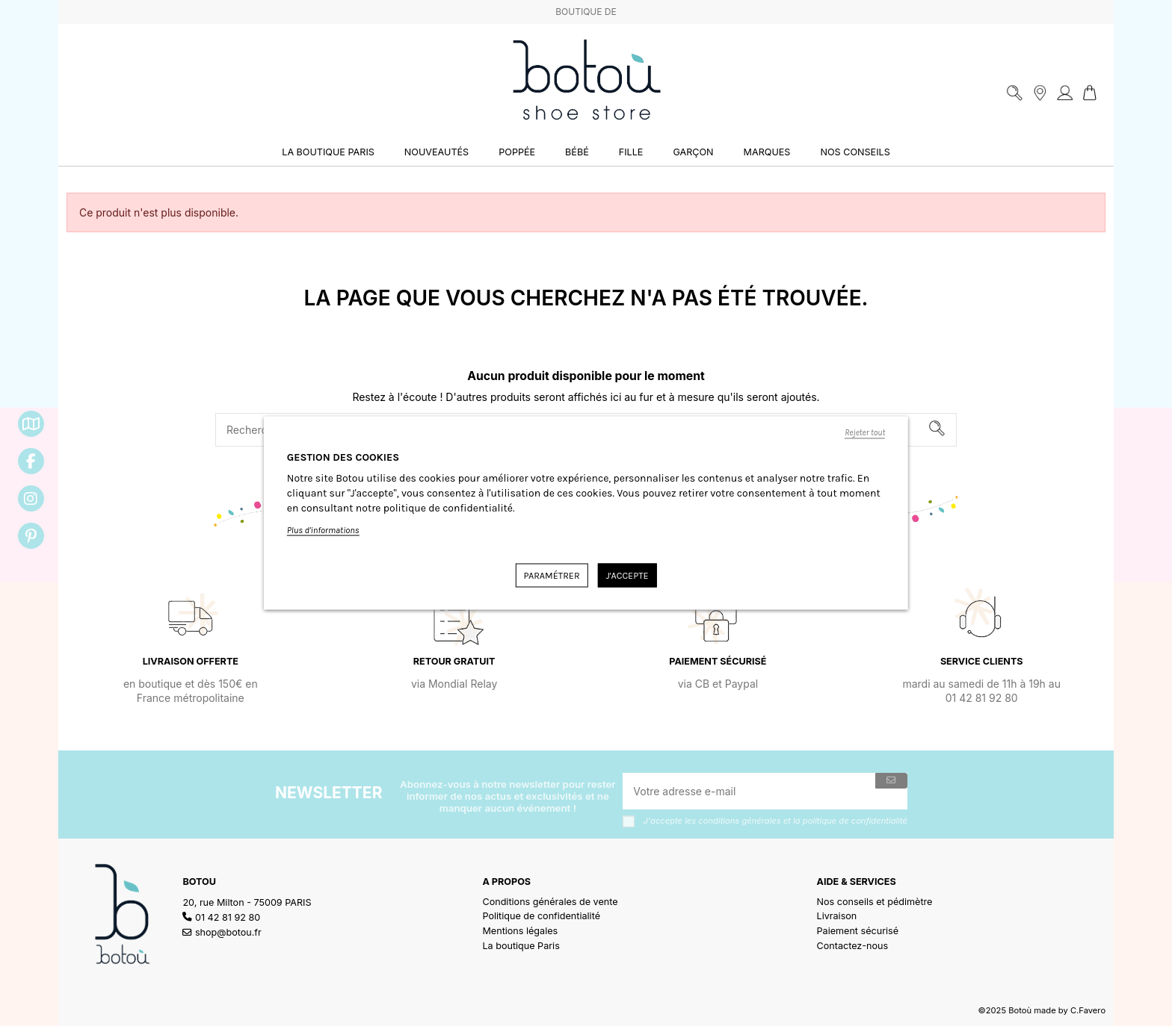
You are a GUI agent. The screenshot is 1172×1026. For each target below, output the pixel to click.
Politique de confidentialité (541, 915)
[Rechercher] (937, 430)
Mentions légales (520, 930)
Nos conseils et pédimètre (875, 901)
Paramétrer (551, 575)
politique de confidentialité (855, 820)
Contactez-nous (853, 945)
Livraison (837, 915)
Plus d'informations (323, 530)
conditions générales (739, 820)
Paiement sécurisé (858, 930)
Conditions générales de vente (549, 901)
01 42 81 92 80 (227, 917)
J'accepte (627, 575)
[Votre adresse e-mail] (749, 791)
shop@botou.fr (228, 932)
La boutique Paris (520, 945)
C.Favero (1087, 1010)
